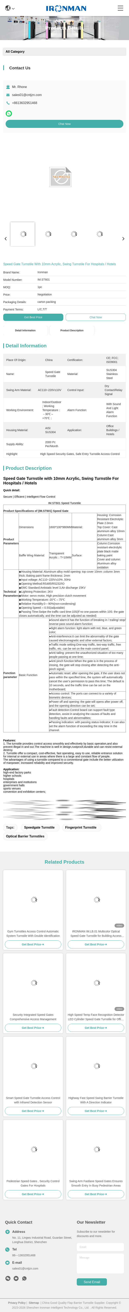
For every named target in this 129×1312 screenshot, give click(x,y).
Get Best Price (33, 317)
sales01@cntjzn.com (27, 95)
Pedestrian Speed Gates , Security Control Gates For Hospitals (33, 1183)
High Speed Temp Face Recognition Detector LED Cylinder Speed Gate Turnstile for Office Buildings (96, 1017)
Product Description (72, 330)
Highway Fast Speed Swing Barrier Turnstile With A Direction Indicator (96, 1100)
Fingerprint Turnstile (80, 827)
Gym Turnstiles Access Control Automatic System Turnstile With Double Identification (33, 933)
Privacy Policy (17, 1302)
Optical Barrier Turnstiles (25, 836)
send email (92, 1282)
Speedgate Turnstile (39, 827)
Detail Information (25, 330)
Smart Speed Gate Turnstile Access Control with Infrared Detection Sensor (33, 1100)
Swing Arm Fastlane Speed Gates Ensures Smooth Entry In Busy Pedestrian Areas (96, 1183)
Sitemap (34, 1302)
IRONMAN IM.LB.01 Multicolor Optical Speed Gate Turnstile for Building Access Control (96, 934)
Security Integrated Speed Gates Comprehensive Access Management (33, 1017)
